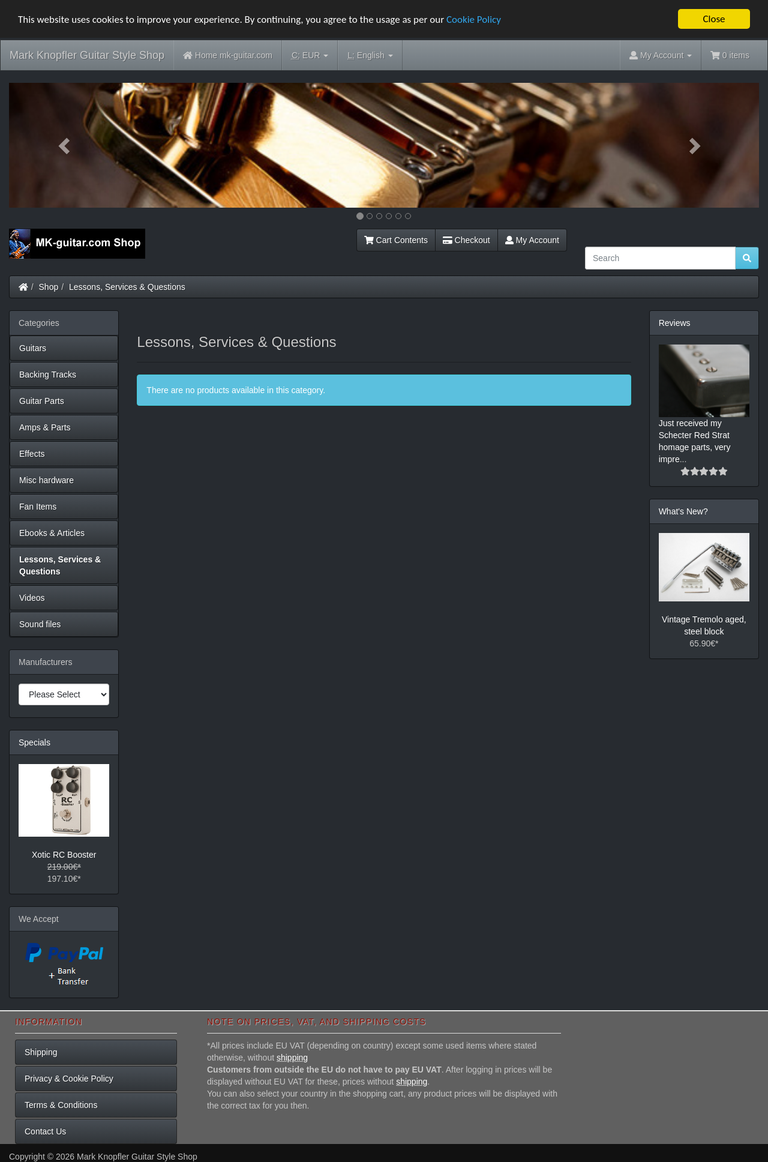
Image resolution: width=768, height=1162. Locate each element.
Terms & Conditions (61, 1105)
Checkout (466, 240)
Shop (49, 287)
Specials (34, 742)
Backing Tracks (47, 374)
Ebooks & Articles (52, 533)
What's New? (683, 511)
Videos (32, 598)
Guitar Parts (41, 401)
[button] (65, 145)
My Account (532, 240)
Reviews (675, 323)
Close (714, 19)
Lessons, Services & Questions (127, 287)
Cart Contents (396, 240)
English (369, 55)
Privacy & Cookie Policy (69, 1078)
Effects (32, 454)
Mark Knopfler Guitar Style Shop (87, 55)
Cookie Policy (473, 19)
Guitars (32, 348)
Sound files (40, 624)
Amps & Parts (45, 427)
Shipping (41, 1052)
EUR (310, 55)
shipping (292, 1057)
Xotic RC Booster (64, 854)
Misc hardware (46, 480)
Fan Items (37, 506)
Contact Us (45, 1131)
